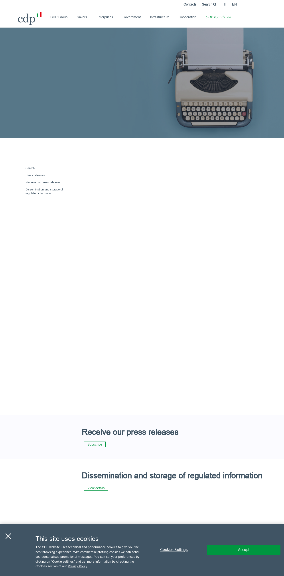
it (225, 4)
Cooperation (187, 17)
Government (131, 17)
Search (209, 4)
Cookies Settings (174, 550)
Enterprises (105, 17)
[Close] (8, 536)
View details (96, 488)
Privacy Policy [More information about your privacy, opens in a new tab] (77, 566)
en (234, 4)
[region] (142, 550)
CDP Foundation (218, 17)
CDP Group (58, 17)
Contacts (190, 4)
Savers (82, 17)
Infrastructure (159, 17)
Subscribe (94, 444)
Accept (243, 550)
